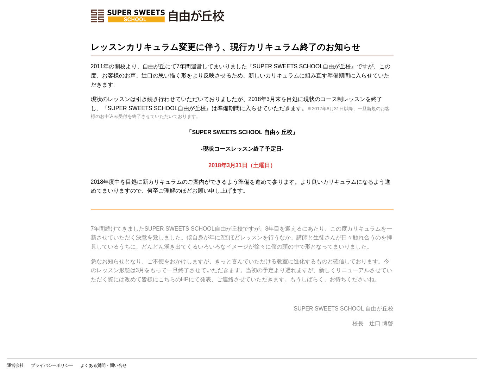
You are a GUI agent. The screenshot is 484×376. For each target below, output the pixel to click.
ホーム (158, 16)
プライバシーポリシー (52, 365)
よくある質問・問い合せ (103, 365)
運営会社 (15, 365)
